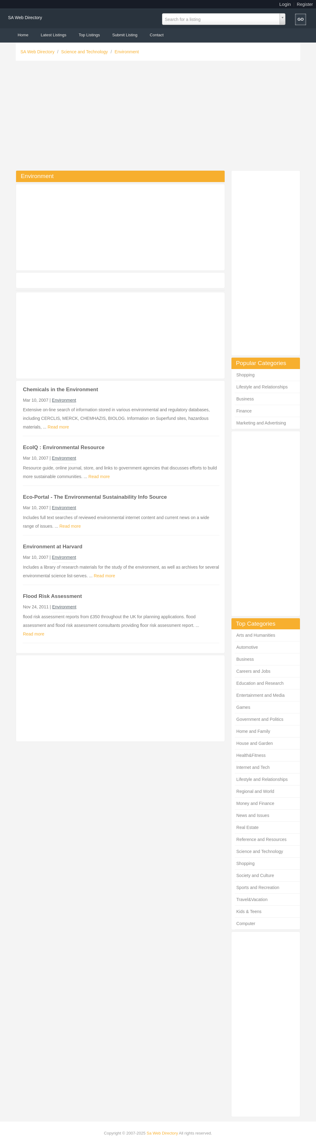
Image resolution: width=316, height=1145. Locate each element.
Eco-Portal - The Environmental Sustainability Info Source (95, 497)
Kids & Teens (248, 911)
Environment (126, 51)
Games (243, 707)
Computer (245, 923)
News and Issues (252, 815)
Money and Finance (255, 803)
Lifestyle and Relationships (262, 386)
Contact (157, 35)
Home (23, 35)
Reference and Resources (261, 839)
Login (285, 4)
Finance (244, 410)
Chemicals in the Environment (60, 389)
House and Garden (254, 743)
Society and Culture (255, 875)
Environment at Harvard (52, 547)
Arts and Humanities (255, 635)
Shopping (245, 374)
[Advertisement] (158, 117)
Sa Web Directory (162, 1133)
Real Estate (247, 827)
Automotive (247, 647)
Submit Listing (125, 35)
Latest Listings (53, 35)
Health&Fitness (251, 755)
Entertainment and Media (260, 695)
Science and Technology (85, 51)
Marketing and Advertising (261, 422)
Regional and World (255, 791)
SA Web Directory (25, 17)
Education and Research (260, 683)
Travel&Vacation (252, 899)
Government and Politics (260, 719)
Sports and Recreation (257, 887)
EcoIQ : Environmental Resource (64, 447)
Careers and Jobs (253, 671)
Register (305, 4)
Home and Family (253, 731)
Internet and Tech (253, 767)
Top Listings (89, 35)
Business (245, 398)
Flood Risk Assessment (52, 596)
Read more (58, 426)
